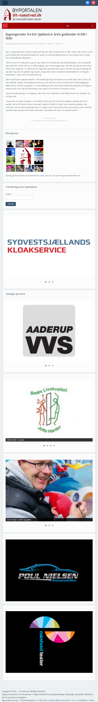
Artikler (91, 700)
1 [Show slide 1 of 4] (44, 445)
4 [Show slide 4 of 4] (54, 445)
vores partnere (45, 175)
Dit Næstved (24, 691)
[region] (49, 251)
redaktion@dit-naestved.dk (59, 700)
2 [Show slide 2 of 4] (47, 445)
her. (79, 175)
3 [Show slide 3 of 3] (52, 282)
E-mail (9, 194)
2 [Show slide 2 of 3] (49, 282)
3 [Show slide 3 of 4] (50, 445)
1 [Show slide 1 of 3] (45, 282)
